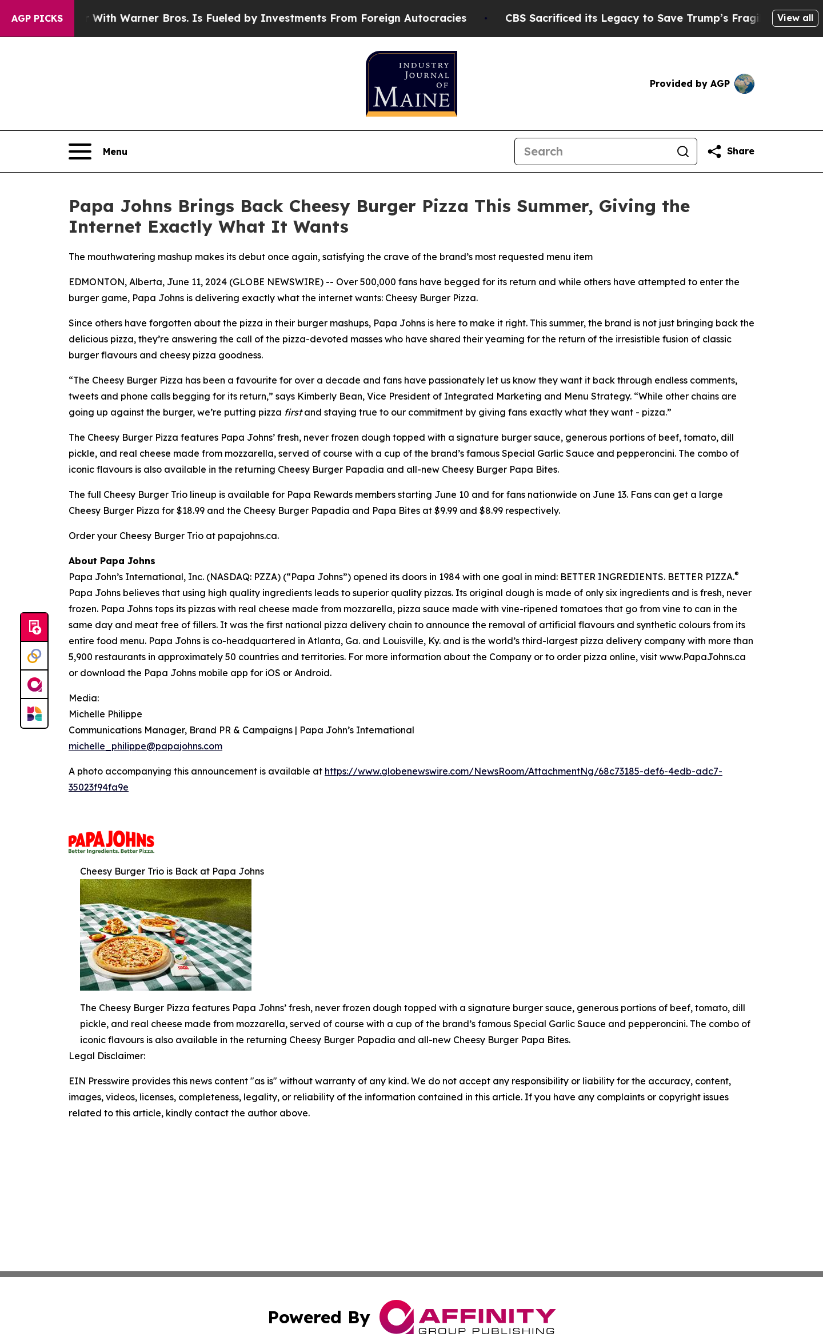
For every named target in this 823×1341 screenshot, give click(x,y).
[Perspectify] (34, 656)
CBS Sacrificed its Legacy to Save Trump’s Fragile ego (669, 18)
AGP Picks (37, 18)
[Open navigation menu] (98, 151)
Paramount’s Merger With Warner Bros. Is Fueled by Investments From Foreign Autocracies (244, 18)
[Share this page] (730, 151)
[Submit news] (34, 627)
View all (795, 17)
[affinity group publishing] (34, 684)
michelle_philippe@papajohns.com (145, 746)
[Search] (592, 151)
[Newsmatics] (34, 713)
